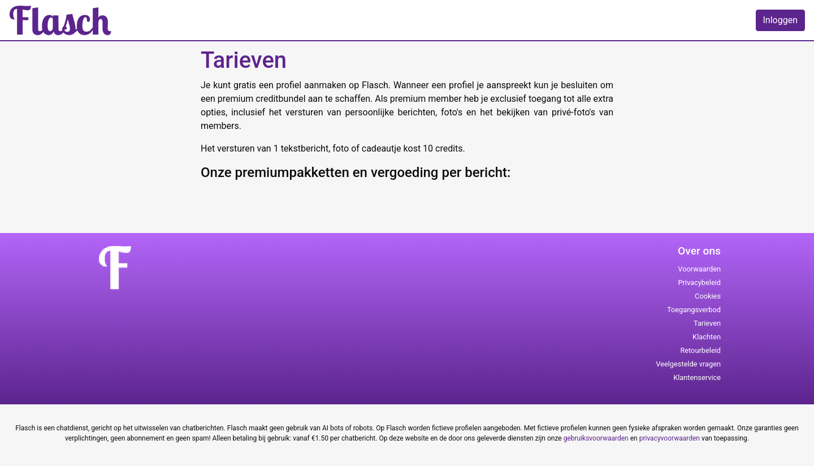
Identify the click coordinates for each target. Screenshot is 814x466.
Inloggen (780, 20)
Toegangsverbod (694, 309)
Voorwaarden (699, 269)
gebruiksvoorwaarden (596, 438)
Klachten (706, 337)
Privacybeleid (699, 282)
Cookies (708, 296)
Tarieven (707, 323)
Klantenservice (697, 377)
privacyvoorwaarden (669, 438)
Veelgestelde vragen (688, 364)
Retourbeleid (700, 350)
